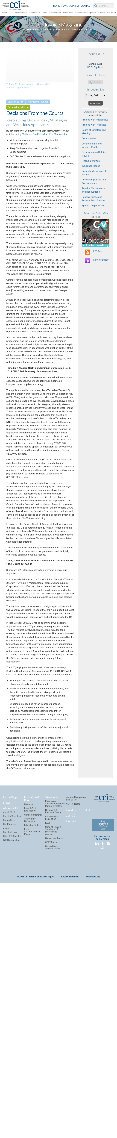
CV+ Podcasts (73, 1038)
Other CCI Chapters (12, 1071)
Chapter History (10, 1067)
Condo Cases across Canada (52, 1082)
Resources (68, 12)
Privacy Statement (70, 1111)
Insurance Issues (92, 185)
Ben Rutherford (40, 136)
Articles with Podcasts (95, 136)
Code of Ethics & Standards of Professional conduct (53, 1065)
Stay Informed (103, 1059)
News (6, 1037)
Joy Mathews (25, 136)
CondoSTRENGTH (78, 1045)
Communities (90, 152)
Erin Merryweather (58, 136)
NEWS (64, 5)
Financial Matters (92, 179)
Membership (21, 12)
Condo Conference (33, 1049)
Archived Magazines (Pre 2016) (76, 1033)
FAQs (47, 1058)
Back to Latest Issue (18, 109)
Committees (9, 1055)
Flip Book (99, 69)
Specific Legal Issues (19, 89)
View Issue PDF (16, 103)
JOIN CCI (74, 5)
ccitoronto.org (93, 1111)
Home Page (10, 1032)
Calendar (28, 1039)
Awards (7, 1063)
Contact (71, 1056)
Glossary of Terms (54, 1073)
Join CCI (71, 1050)
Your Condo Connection (30, 1054)
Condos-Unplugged (107, 12)
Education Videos (32, 1060)
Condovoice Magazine (85, 12)
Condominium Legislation (52, 1052)
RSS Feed (99, 280)
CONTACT (86, 5)
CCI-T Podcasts (52, 1077)
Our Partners (9, 1059)
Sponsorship (55, 12)
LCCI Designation (11, 1075)
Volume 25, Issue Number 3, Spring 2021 (31, 84)
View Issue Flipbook (38, 103)
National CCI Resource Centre (53, 1046)
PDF (88, 69)
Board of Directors (12, 1051)
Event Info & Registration (30, 1044)
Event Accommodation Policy (32, 1066)
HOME (56, 5)
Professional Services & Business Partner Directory (55, 1038)
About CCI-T (7, 12)
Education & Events (38, 12)
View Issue (95, 107)
